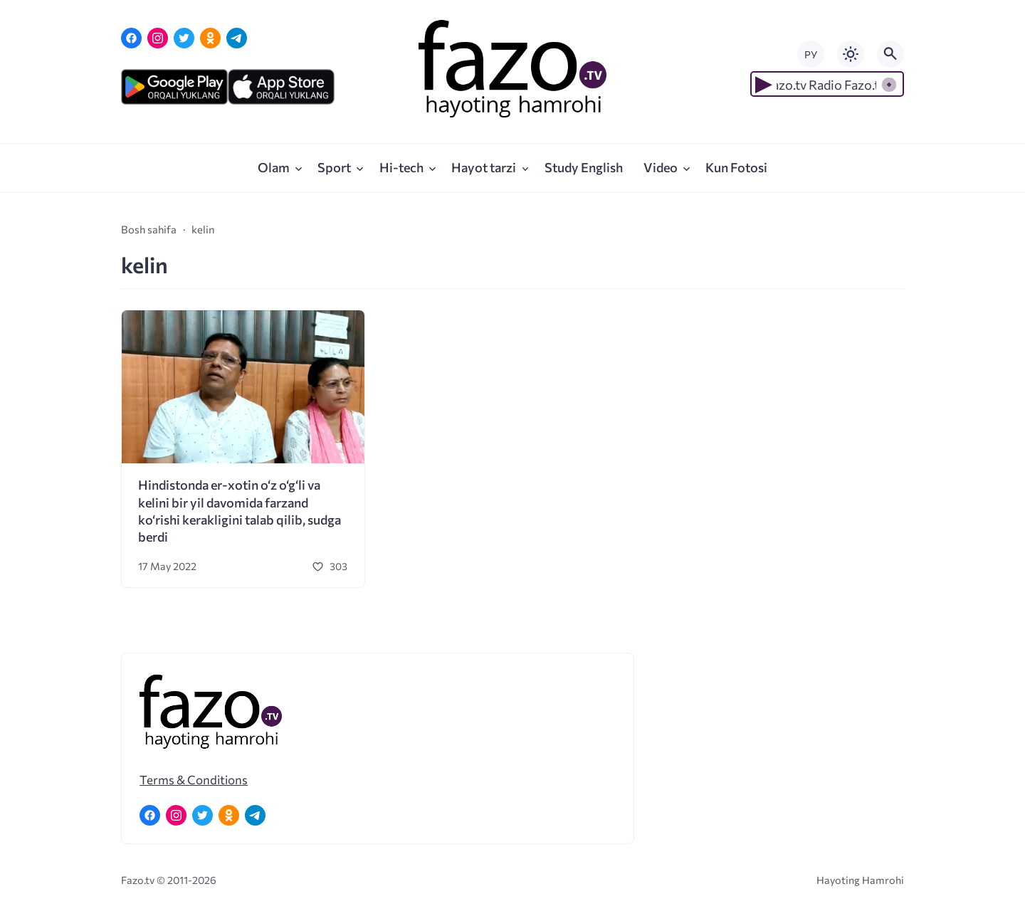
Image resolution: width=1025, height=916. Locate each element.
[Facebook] (131, 38)
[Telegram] (236, 38)
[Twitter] (184, 38)
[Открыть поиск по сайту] (890, 54)
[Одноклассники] (210, 38)
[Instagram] (157, 38)
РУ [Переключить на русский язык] (810, 54)
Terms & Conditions (194, 779)
